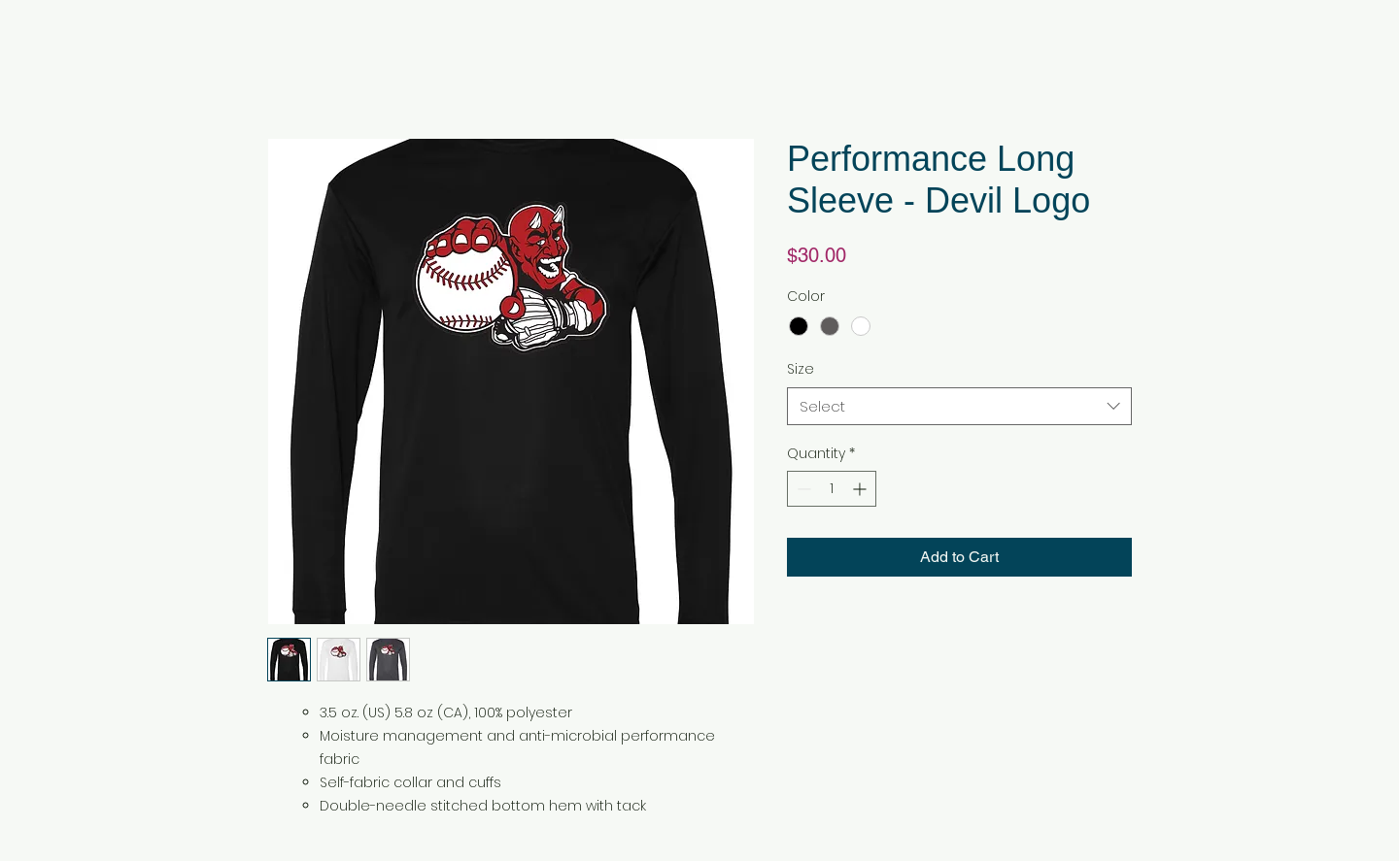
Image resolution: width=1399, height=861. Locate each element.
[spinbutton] (831, 489)
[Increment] (861, 489)
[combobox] (959, 406)
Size (800, 369)
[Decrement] (802, 489)
